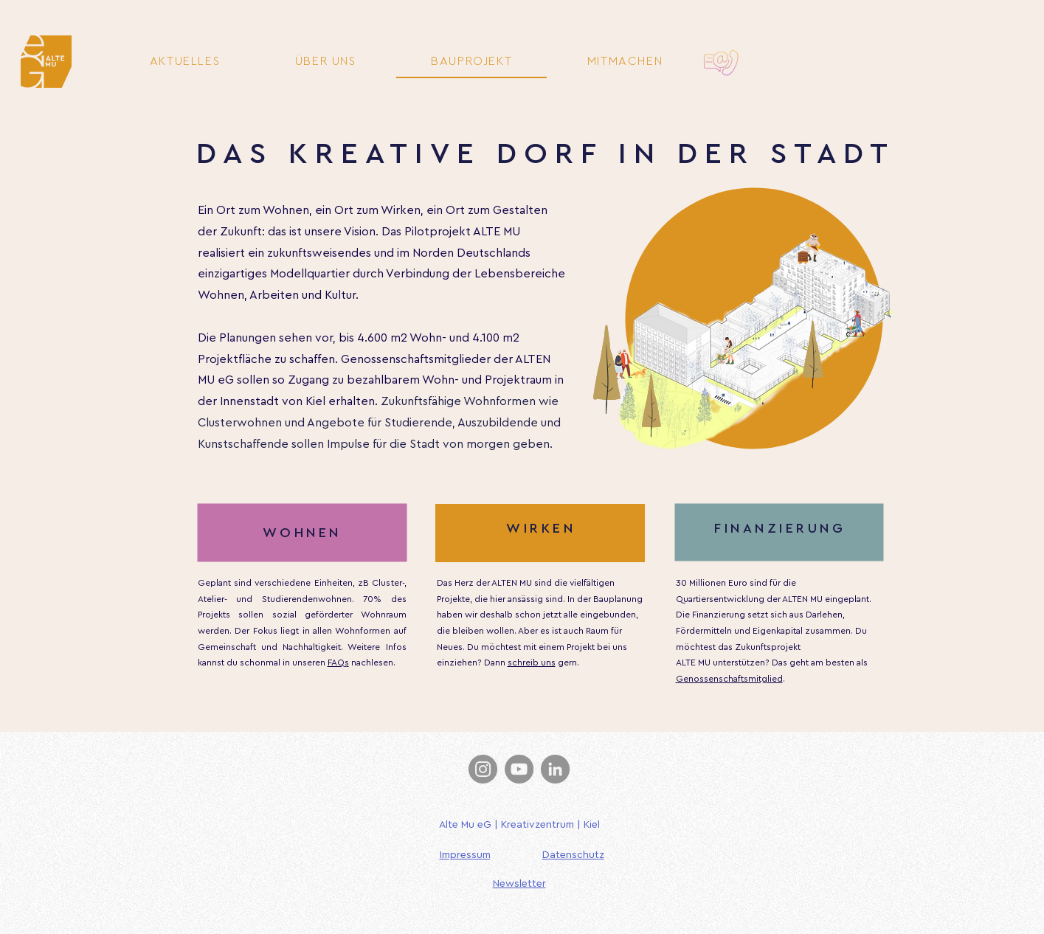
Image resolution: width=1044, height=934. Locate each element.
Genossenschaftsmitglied (729, 678)
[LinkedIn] (555, 769)
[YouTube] (519, 769)
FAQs (338, 662)
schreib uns (532, 662)
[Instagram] (483, 769)
